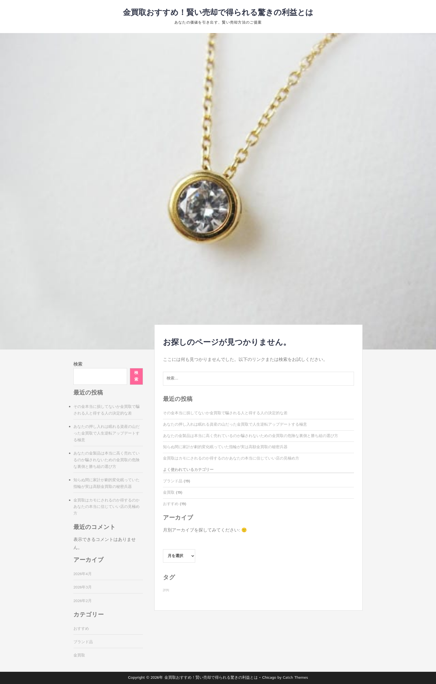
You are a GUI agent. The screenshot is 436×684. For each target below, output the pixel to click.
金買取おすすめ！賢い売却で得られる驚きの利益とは (218, 12)
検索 (77, 364)
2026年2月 (82, 601)
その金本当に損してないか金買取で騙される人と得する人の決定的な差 (225, 413)
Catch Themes (295, 677)
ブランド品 (172, 481)
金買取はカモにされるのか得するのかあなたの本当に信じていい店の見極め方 (231, 458)
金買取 (169, 492)
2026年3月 (82, 587)
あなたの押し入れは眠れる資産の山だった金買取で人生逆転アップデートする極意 (235, 424)
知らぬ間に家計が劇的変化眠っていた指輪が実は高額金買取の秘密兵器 (225, 447)
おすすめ (171, 504)
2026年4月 (82, 574)
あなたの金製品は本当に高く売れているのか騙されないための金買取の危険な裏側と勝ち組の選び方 (250, 436)
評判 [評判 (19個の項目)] (166, 590)
